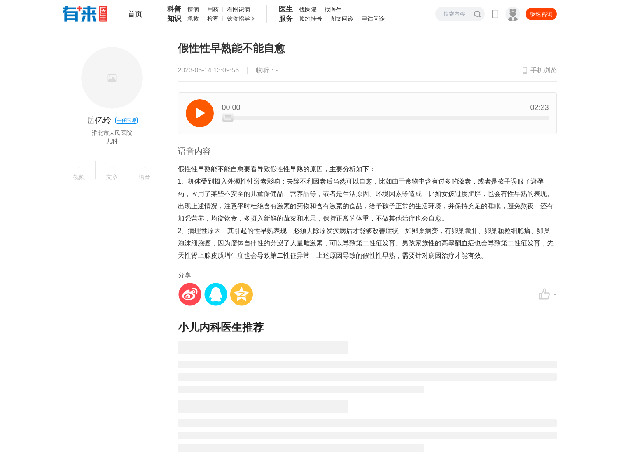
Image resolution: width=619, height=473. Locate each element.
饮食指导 (238, 18)
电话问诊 (373, 18)
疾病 (193, 9)
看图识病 (238, 9)
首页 (135, 14)
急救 (193, 18)
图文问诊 (341, 18)
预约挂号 (310, 18)
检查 (213, 18)
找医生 (333, 9)
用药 (213, 9)
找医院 (307, 9)
